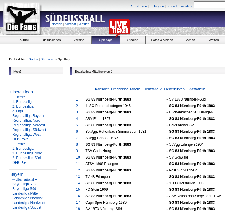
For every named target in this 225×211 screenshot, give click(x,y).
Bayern (16, 174)
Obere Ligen (21, 92)
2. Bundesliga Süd (26, 158)
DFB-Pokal (20, 139)
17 (78, 202)
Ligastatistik (196, 89)
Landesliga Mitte (25, 193)
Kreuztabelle (152, 89)
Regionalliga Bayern (28, 116)
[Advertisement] (184, 50)
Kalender (102, 89)
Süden (33, 59)
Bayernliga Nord (25, 184)
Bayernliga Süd (24, 189)
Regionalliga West (26, 134)
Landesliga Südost (26, 207)
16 (78, 196)
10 (78, 157)
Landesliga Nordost (27, 198)
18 (78, 209)
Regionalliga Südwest (29, 130)
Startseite (47, 59)
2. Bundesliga (23, 106)
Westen (84, 24)
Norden (57, 24)
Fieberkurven (174, 89)
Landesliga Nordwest (28, 203)
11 (78, 164)
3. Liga (17, 111)
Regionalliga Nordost (28, 125)
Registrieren (138, 6)
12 (78, 170)
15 (78, 190)
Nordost (70, 24)
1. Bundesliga (23, 102)
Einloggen (156, 6)
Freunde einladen (179, 6)
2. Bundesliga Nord (27, 153)
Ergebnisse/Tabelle (126, 89)
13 (78, 177)
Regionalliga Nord (26, 120)
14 (78, 183)
